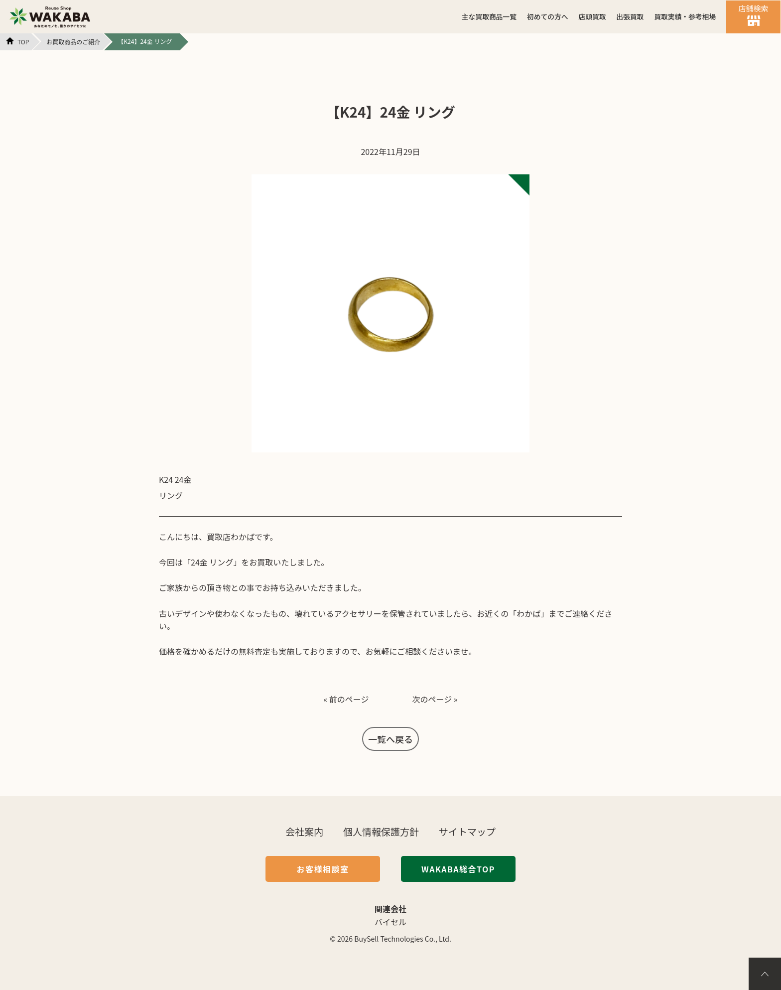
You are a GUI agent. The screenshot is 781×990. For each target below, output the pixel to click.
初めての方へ (547, 16)
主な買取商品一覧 (489, 16)
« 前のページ (346, 699)
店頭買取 (592, 16)
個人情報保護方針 (381, 831)
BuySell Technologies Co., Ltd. (402, 939)
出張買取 (630, 16)
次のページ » (435, 699)
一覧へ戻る (390, 738)
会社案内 (304, 831)
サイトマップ (467, 831)
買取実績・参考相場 (685, 16)
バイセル (390, 922)
